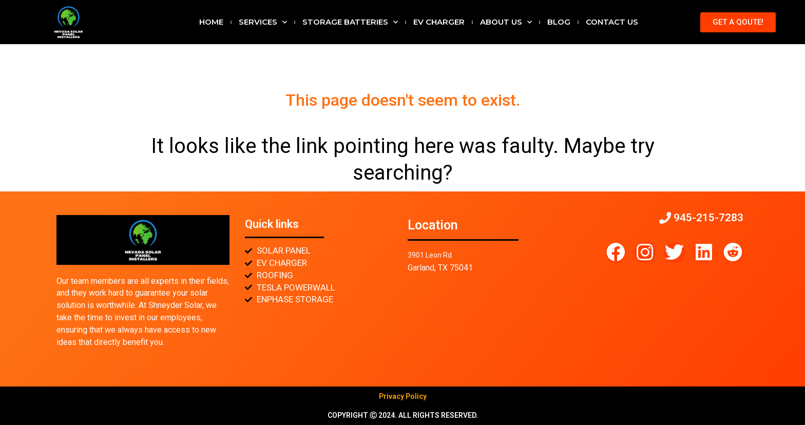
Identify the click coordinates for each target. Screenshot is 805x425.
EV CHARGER (439, 22)
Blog (558, 22)
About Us (506, 22)
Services (263, 22)
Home (211, 22)
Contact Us (612, 22)
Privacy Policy (403, 396)
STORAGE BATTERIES (350, 22)
